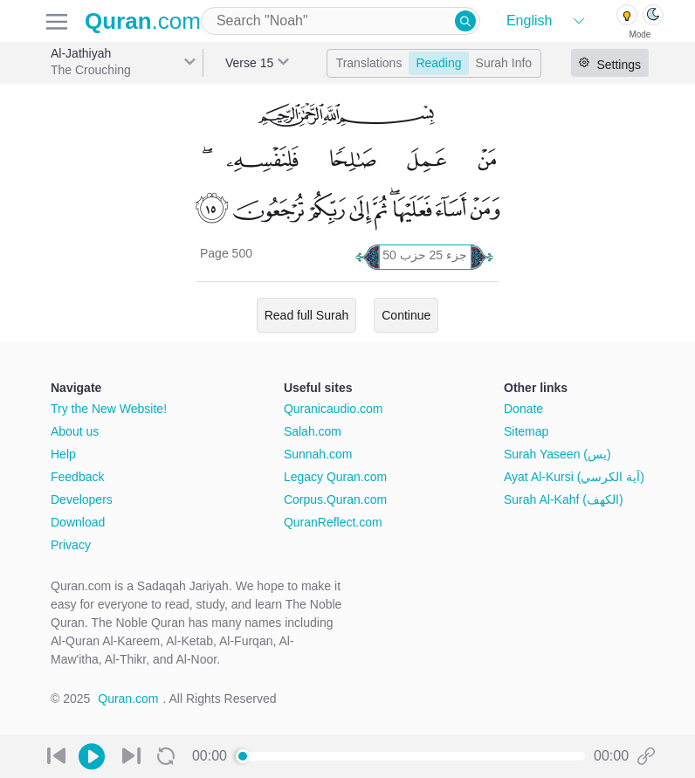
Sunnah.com (318, 454)
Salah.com (312, 431)
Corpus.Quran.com (335, 499)
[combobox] (340, 21)
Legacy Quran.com (335, 477)
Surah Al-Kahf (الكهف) (563, 499)
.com (143, 21)
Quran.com (128, 699)
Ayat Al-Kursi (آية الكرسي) (574, 477)
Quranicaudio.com (333, 409)
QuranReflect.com (333, 522)
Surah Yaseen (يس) (557, 454)
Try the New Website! (109, 409)
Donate (523, 409)
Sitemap (526, 431)
